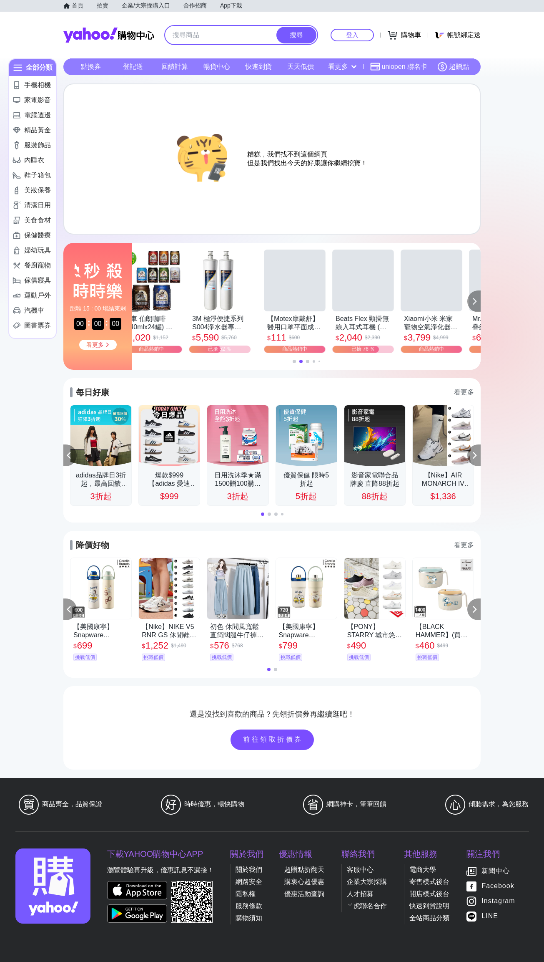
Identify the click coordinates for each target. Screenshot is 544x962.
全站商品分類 (429, 918)
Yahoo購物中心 (108, 35)
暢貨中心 (216, 66)
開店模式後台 (429, 893)
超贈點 (453, 67)
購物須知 (249, 918)
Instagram (498, 900)
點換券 (91, 66)
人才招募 (360, 893)
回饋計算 (174, 66)
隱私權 (246, 893)
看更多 (342, 66)
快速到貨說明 (429, 905)
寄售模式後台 (429, 881)
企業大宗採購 (367, 881)
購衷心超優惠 (304, 881)
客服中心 (360, 869)
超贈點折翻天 (304, 869)
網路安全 (249, 881)
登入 (352, 34)
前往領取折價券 (273, 739)
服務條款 (249, 905)
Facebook (497, 885)
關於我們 (249, 869)
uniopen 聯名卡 (398, 67)
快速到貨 (258, 66)
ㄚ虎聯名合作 (367, 905)
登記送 (133, 66)
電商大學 (422, 869)
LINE (489, 915)
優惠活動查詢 (304, 893)
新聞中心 (495, 870)
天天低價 (300, 66)
